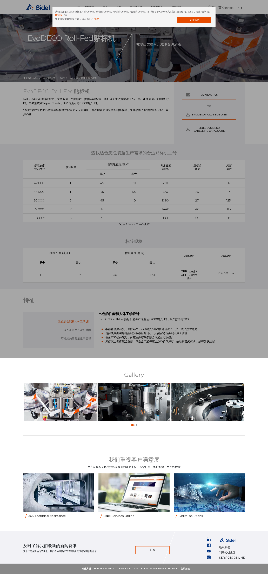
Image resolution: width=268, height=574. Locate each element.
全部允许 (164, 22)
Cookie (147, 18)
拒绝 (126, 22)
